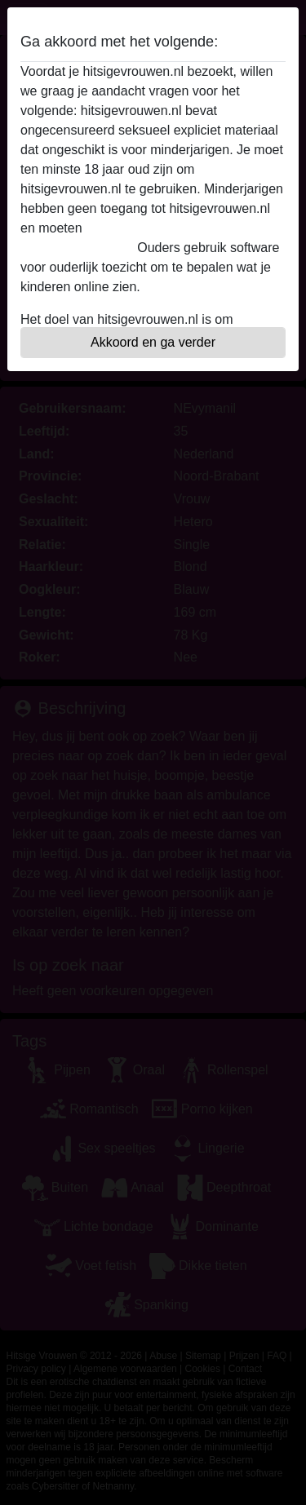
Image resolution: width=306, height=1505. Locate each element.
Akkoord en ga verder (153, 342)
